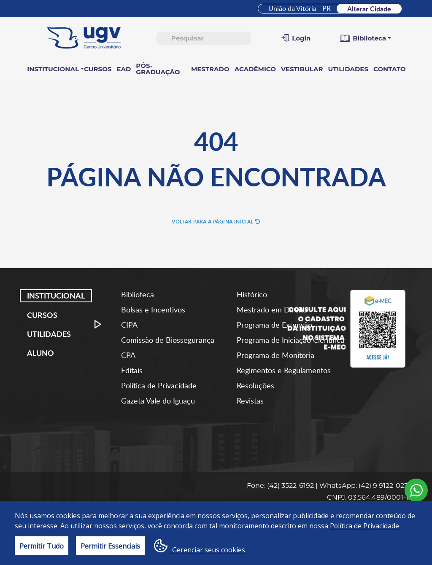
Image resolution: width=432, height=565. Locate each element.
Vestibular (302, 69)
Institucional (53, 69)
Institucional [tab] (56, 295)
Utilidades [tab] (49, 333)
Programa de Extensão (274, 325)
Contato (389, 69)
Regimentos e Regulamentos (284, 370)
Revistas (250, 401)
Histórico (252, 294)
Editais (132, 370)
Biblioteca (137, 294)
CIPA (129, 325)
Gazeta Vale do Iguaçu (158, 401)
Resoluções (255, 385)
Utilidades (348, 69)
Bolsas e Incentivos (153, 309)
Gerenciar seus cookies (199, 546)
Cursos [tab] (42, 314)
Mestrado (210, 69)
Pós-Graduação (158, 69)
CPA (128, 355)
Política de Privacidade (159, 385)
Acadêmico (255, 69)
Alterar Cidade (369, 8)
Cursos (97, 69)
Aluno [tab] (40, 352)
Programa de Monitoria (275, 355)
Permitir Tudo (41, 546)
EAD (123, 69)
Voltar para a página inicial (216, 221)
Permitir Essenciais (110, 546)
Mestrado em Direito (272, 309)
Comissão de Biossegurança (167, 340)
